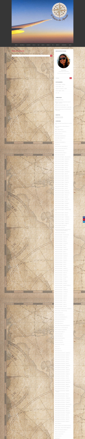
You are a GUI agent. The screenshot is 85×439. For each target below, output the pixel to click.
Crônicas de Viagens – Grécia (62, 180)
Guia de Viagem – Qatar (61, 304)
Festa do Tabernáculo (61, 232)
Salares (58, 348)
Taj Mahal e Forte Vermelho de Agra (63, 425)
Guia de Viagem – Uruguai (61, 295)
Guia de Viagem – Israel (61, 264)
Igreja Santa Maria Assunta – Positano (63, 308)
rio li (57, 346)
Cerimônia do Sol (60, 150)
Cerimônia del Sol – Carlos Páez (65, 107)
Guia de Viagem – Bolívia (61, 241)
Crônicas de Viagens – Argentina (62, 159)
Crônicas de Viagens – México (62, 194)
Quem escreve (59, 342)
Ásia (38, 44)
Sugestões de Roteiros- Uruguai (62, 421)
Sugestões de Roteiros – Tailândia (63, 398)
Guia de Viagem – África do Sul (62, 234)
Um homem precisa (60, 431)
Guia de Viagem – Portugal (61, 281)
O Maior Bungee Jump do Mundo (63, 325)
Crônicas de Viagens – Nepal (62, 196)
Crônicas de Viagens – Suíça (62, 214)
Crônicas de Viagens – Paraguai (62, 199)
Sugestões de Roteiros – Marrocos (63, 382)
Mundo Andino (59, 323)
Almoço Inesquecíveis (61, 135)
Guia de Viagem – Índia (61, 262)
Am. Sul (34, 44)
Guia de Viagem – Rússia (61, 306)
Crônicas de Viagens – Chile (62, 167)
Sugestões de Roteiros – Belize (62, 357)
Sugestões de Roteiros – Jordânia (63, 380)
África (16, 44)
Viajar (58, 438)
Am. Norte (28, 44)
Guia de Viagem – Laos (60, 86)
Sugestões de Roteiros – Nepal (62, 384)
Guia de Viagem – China (61, 247)
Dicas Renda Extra (60, 109)
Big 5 (58, 144)
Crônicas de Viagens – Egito (62, 173)
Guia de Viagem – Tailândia (61, 289)
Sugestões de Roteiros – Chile (62, 361)
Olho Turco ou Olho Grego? (62, 327)
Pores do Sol (59, 340)
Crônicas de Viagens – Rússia (62, 212)
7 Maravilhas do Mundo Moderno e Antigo (62, 127)
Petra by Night (59, 333)
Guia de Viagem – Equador (61, 253)
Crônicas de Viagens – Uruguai (62, 223)
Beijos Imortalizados (60, 142)
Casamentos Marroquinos (61, 148)
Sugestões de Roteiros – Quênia (62, 417)
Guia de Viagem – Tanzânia (62, 291)
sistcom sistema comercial (61, 101)
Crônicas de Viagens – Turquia (62, 221)
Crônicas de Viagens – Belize (62, 163)
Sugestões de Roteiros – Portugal (63, 412)
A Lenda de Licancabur (61, 131)
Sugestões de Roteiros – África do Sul (63, 404)
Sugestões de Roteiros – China (62, 363)
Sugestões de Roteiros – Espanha (63, 406)
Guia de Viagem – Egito (61, 251)
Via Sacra (58, 436)
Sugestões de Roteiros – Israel (62, 378)
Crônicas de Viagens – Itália (62, 188)
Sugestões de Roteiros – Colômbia (63, 365)
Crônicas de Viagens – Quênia (62, 207)
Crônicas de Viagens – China (62, 169)
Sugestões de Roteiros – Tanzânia (63, 400)
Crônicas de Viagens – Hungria (62, 182)
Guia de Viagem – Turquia (61, 293)
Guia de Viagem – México (61, 272)
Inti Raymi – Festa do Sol (61, 310)
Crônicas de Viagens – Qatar (62, 205)
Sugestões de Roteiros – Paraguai (63, 386)
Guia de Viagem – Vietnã (60, 90)
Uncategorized (59, 433)
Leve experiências (60, 314)
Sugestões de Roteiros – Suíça (62, 395)
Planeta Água (59, 335)
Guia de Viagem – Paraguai (61, 276)
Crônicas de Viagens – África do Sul (63, 156)
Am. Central (22, 44)
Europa (43, 44)
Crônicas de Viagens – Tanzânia (62, 219)
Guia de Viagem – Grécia (61, 257)
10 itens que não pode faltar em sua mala (64, 123)
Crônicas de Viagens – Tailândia (62, 216)
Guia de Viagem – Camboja (60, 84)
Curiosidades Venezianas (61, 225)
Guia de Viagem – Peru (64, 105)
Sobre (70, 44)
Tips (52, 44)
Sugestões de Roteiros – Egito (62, 367)
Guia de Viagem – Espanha (61, 255)
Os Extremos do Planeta (61, 329)
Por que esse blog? (60, 338)
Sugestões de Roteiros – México (62, 410)
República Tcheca (60, 344)
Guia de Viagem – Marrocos (62, 270)
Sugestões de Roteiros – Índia (62, 376)
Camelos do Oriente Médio (61, 146)
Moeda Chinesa (59, 321)
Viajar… (62, 99)
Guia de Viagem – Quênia (61, 283)
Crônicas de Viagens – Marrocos (62, 192)
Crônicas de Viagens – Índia (62, 184)
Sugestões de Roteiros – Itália (62, 408)
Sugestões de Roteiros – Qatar (62, 414)
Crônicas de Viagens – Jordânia (62, 190)
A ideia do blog (59, 129)
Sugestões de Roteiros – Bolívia (62, 359)
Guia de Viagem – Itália (61, 266)
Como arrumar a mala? (61, 152)
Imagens (48, 44)
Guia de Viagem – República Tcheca (63, 285)
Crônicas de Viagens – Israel (62, 186)
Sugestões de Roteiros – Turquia (62, 402)
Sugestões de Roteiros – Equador (63, 369)
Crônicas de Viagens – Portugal (62, 203)
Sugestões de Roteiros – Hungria (63, 373)
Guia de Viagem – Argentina (62, 236)
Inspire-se (57, 44)
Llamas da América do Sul (61, 316)
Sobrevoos (59, 350)
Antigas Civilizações (60, 137)
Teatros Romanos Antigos (61, 429)
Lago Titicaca (59, 312)
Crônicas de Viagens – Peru (62, 201)
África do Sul (59, 133)
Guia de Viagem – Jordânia (61, 268)
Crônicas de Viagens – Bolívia (62, 165)
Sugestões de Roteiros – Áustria (62, 354)
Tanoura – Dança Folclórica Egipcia (63, 427)
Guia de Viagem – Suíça (61, 287)
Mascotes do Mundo (60, 319)
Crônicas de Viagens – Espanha (62, 177)
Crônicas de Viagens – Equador (62, 175)
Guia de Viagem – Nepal (61, 274)
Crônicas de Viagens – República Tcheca (64, 209)
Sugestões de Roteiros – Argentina (63, 352)
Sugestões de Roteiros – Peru (62, 388)
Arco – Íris (57, 92)
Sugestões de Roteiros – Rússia (62, 393)
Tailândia (58, 423)
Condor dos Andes (60, 154)
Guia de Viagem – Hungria (61, 260)
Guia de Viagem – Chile (61, 245)
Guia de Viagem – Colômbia (62, 249)
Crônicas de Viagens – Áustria (62, 161)
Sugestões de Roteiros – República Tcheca (62, 391)
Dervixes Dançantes (60, 227)
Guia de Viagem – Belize (61, 300)
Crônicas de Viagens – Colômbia (62, 171)
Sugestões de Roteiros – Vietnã (61, 88)
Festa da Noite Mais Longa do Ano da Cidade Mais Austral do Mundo (63, 230)
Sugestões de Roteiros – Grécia (62, 371)
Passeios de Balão (60, 331)
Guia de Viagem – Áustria (61, 238)
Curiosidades (64, 44)
